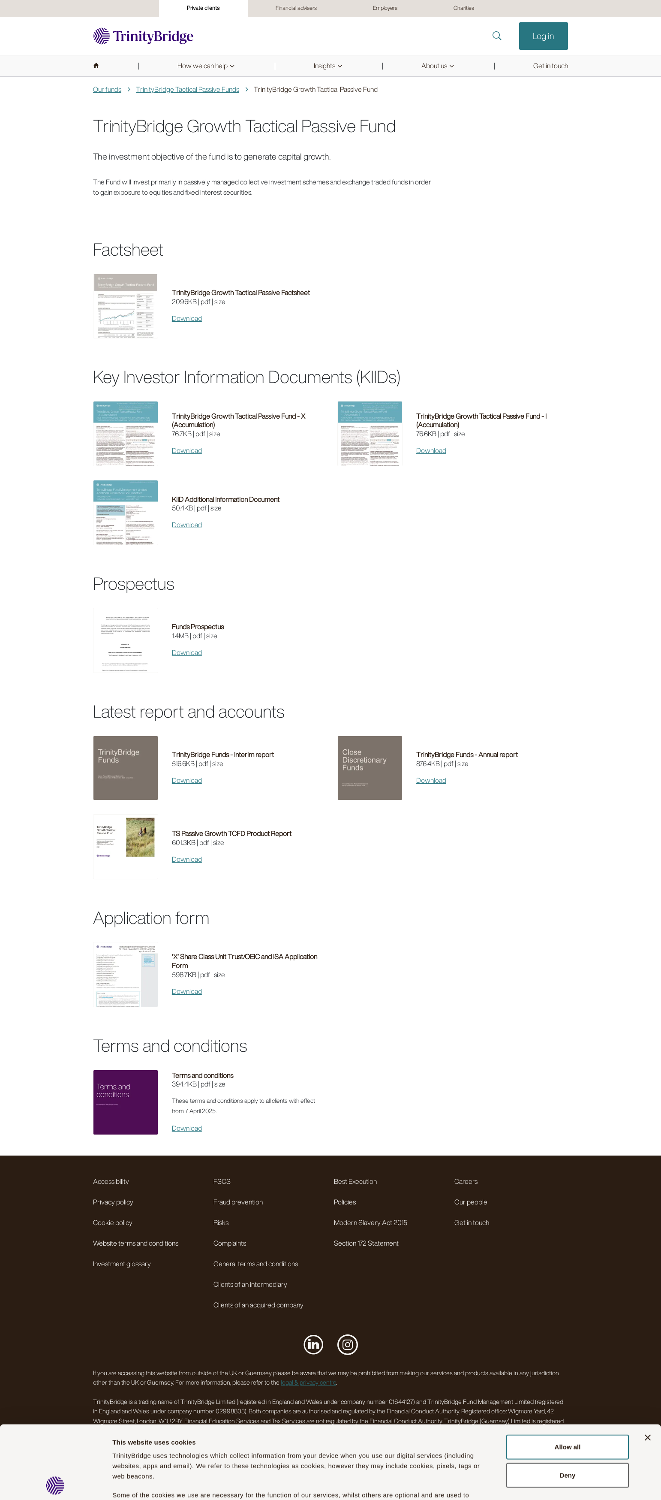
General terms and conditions (255, 1264)
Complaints (229, 1243)
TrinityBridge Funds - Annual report (467, 754)
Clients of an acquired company (258, 1305)
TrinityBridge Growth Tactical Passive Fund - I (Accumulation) (481, 420)
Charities (464, 8)
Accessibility (111, 1181)
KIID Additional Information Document (225, 499)
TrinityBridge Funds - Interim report (223, 754)
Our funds (107, 89)
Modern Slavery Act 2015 (370, 1222)
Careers (466, 1181)
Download (187, 318)
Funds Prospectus (198, 627)
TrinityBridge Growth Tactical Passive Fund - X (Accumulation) (238, 420)
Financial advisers (296, 8)
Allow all (568, 1373)
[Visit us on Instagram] (347, 1344)
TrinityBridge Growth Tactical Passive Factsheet (241, 292)
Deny (568, 1402)
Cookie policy (112, 1222)
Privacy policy (113, 1202)
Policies (345, 1202)
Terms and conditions (202, 1075)
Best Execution (355, 1181)
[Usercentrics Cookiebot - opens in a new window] (55, 1483)
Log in (543, 36)
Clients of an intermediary (250, 1284)
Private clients (203, 8)
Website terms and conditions (135, 1243)
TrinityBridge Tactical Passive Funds (187, 89)
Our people (470, 1202)
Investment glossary (122, 1264)
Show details (132, 1483)
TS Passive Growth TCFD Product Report (231, 833)
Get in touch (471, 1222)
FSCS (222, 1181)
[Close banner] (648, 1364)
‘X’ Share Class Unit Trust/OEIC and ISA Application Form (244, 961)
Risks (220, 1222)
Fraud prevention (238, 1202)
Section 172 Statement (366, 1243)
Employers (385, 8)
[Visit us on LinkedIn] (313, 1344)
